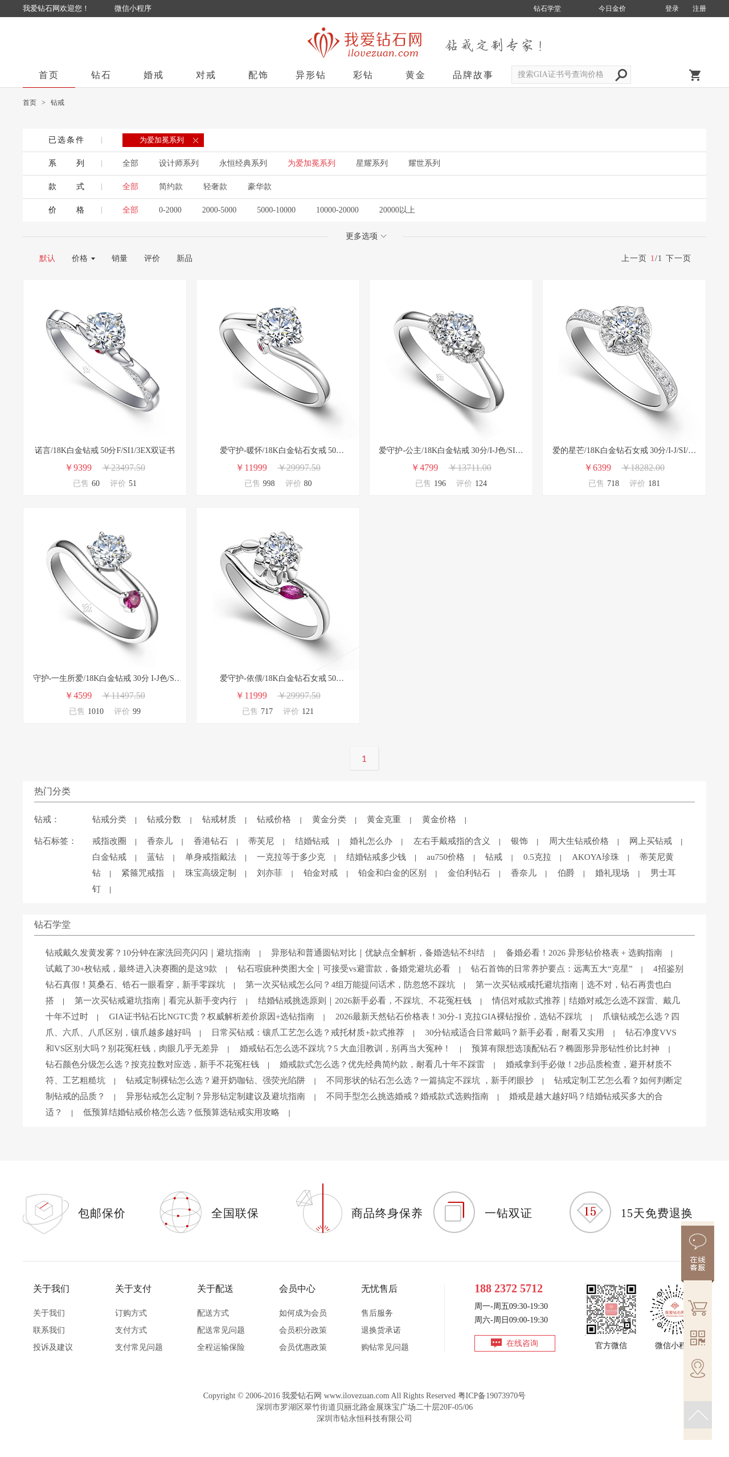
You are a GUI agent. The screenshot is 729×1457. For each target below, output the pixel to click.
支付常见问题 (139, 1347)
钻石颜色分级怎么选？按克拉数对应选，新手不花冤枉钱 (152, 1064)
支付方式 (131, 1330)
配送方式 (213, 1313)
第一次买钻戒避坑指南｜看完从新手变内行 (156, 1000)
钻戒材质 (219, 819)
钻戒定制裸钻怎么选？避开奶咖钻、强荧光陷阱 (215, 1080)
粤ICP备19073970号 (492, 1395)
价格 (80, 258)
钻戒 (493, 857)
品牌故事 (473, 75)
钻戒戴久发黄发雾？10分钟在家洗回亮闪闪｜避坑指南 (148, 952)
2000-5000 (219, 210)
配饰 (258, 75)
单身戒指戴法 (210, 857)
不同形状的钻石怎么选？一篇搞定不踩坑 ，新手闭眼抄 (430, 1080)
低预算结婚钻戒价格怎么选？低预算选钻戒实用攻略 (181, 1112)
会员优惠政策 (303, 1347)
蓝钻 (155, 857)
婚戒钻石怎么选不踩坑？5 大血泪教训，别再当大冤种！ (345, 1048)
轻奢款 (215, 186)
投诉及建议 (53, 1347)
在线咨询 (522, 1343)
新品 (185, 258)
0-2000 (170, 210)
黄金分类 (329, 819)
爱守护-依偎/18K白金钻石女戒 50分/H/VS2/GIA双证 (278, 679)
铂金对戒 (321, 873)
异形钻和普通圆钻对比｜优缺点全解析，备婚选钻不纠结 (378, 952)
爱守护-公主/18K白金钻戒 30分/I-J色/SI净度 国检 (451, 451)
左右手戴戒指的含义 (451, 841)
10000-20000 (337, 210)
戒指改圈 (109, 841)
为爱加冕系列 (311, 163)
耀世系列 (424, 163)
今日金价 (612, 9)
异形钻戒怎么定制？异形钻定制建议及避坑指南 (215, 1096)
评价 (152, 258)
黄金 (416, 75)
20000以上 (397, 210)
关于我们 (49, 1313)
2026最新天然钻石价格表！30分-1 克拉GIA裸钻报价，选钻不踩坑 (458, 1016)
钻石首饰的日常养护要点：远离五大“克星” (551, 968)
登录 (672, 9)
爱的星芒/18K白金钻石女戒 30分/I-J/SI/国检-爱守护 (624, 451)
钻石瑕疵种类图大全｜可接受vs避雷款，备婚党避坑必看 (343, 968)
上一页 (634, 258)
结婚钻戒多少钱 (376, 857)
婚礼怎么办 (371, 841)
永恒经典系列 (243, 163)
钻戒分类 (109, 819)
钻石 (101, 75)
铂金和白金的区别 (392, 873)
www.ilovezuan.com (357, 1395)
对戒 (206, 75)
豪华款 (260, 186)
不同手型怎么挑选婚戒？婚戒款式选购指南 (407, 1096)
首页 (49, 75)
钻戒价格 (274, 819)
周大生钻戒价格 (579, 841)
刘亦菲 (269, 873)
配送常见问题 (221, 1330)
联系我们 (49, 1330)
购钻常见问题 (385, 1347)
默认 (47, 258)
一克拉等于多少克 (291, 857)
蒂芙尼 (261, 841)
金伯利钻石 (469, 873)
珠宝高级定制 (210, 873)
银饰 (519, 841)
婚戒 (154, 75)
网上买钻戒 (650, 841)
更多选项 (366, 236)
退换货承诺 (381, 1330)
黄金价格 (439, 819)
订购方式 (131, 1313)
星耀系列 (372, 163)
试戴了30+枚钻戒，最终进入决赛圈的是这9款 (131, 968)
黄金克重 (384, 819)
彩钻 (363, 75)
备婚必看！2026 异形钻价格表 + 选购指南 (584, 952)
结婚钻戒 (312, 841)
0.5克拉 (537, 857)
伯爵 (566, 873)
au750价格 (446, 857)
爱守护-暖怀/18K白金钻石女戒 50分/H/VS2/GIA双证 (278, 451)
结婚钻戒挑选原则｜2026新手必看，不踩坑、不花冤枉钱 (365, 1000)
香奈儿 (160, 841)
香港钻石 (211, 841)
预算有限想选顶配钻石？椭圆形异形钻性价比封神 (566, 1048)
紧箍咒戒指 (142, 873)
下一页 (678, 258)
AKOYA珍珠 (595, 857)
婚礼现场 (612, 873)
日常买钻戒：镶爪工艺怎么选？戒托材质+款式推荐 (307, 1032)
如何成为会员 (303, 1313)
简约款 (171, 186)
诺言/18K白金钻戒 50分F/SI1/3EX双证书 (105, 450)
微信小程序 (132, 8)
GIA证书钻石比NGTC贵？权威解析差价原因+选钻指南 (211, 1016)
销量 (120, 258)
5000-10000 (276, 210)
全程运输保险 (221, 1347)
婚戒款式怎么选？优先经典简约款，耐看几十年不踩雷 (382, 1064)
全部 (130, 163)
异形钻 (311, 75)
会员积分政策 (303, 1330)
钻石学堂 (547, 9)
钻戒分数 (164, 819)
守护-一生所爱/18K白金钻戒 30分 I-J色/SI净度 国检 (105, 679)
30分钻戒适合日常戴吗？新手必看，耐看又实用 (514, 1032)
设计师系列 (179, 163)
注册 (699, 9)
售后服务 (377, 1313)
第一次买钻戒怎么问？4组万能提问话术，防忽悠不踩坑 (350, 984)
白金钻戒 (109, 857)
